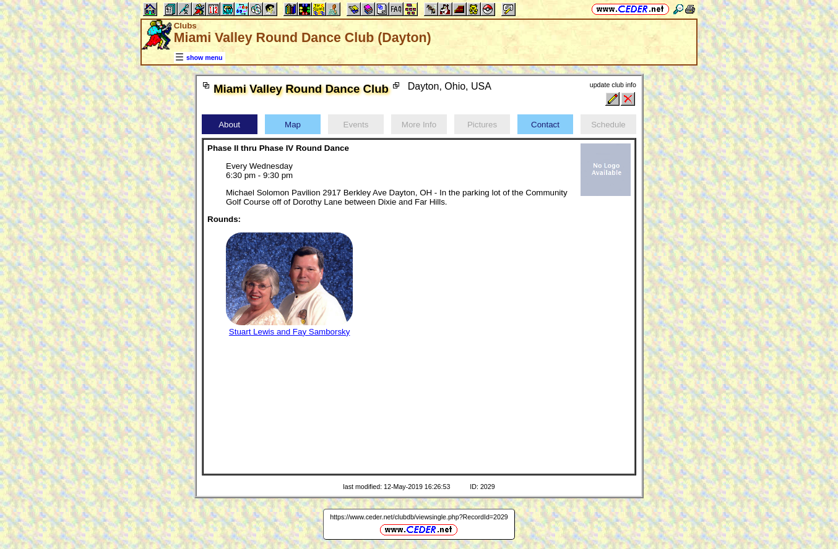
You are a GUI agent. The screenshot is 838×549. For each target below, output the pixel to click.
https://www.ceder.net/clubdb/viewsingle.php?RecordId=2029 (419, 517)
